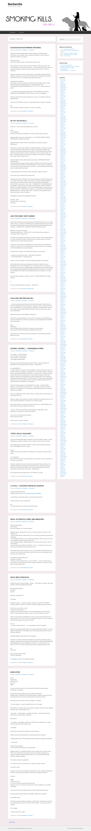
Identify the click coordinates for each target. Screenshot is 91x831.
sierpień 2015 (62, 250)
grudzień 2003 (63, 437)
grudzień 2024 (63, 101)
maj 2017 (62, 222)
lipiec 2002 (62, 460)
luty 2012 (62, 306)
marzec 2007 (62, 385)
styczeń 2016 (62, 244)
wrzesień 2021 (63, 153)
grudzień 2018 (63, 197)
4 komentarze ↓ (32, 300)
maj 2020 (62, 174)
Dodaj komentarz (32, 218)
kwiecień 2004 (63, 432)
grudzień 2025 (63, 85)
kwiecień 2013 (63, 288)
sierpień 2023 (62, 122)
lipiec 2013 (62, 284)
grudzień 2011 (63, 309)
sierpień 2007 (62, 379)
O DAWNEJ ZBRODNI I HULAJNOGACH (67, 70)
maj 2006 (62, 399)
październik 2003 (63, 440)
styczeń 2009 (62, 356)
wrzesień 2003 (63, 441)
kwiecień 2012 (63, 304)
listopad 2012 (62, 294)
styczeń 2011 (62, 324)
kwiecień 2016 (63, 240)
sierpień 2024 (62, 106)
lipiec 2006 (62, 396)
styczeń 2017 (62, 228)
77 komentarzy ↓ (32, 350)
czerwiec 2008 (63, 365)
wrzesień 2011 (63, 313)
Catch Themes (80, 828)
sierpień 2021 (62, 154)
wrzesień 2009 (63, 345)
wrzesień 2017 (63, 217)
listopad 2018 (62, 198)
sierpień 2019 (62, 186)
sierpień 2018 (62, 202)
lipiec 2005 (62, 412)
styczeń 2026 (62, 83)
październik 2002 (63, 456)
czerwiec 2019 (63, 189)
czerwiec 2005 (63, 413)
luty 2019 (62, 194)
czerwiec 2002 (63, 461)
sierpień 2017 (62, 218)
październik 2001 (63, 472)
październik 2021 (63, 151)
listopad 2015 (62, 246)
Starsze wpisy (11, 822)
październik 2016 (63, 232)
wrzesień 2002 (63, 457)
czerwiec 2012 (63, 301)
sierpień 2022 (62, 138)
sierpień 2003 (62, 443)
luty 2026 (62, 82)
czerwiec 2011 (63, 317)
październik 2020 (63, 167)
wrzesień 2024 (63, 105)
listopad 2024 (62, 102)
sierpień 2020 (62, 170)
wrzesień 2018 (63, 201)
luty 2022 (62, 146)
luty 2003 (62, 451)
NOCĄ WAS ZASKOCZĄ (19, 577)
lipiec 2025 (62, 91)
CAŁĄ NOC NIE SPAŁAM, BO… (22, 298)
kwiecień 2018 (63, 208)
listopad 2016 (62, 230)
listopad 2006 (62, 391)
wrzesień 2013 (63, 281)
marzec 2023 (62, 129)
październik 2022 (63, 135)
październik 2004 (63, 424)
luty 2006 (62, 403)
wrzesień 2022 (63, 137)
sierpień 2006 (62, 395)
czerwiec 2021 (63, 157)
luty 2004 (62, 435)
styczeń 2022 (62, 147)
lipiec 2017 (62, 220)
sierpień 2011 (62, 314)
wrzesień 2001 (63, 473)
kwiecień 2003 (63, 448)
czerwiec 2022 (63, 141)
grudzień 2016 (63, 229)
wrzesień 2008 (63, 361)
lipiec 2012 (62, 300)
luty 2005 (62, 419)
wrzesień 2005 (63, 409)
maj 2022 (62, 142)
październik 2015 (63, 248)
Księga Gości (21, 32)
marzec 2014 (62, 273)
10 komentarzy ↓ (31, 579)
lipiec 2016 (62, 236)
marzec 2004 (62, 433)
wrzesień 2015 (63, 249)
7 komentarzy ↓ (32, 123)
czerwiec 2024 (63, 109)
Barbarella (15, 4)
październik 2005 (63, 408)
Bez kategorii (24, 111)
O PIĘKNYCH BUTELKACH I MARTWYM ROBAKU (69, 66)
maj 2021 (62, 158)
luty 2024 (62, 114)
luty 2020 (62, 178)
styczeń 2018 (62, 212)
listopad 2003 (62, 439)
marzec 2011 (62, 321)
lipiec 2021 (62, 155)
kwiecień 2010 (63, 336)
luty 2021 (62, 162)
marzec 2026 (62, 81)
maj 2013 (62, 286)
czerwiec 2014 (63, 269)
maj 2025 (62, 94)
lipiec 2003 (62, 444)
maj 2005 (62, 415)
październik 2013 (63, 280)
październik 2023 (63, 119)
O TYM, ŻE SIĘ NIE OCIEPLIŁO (69, 49)
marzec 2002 (62, 465)
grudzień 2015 (63, 245)
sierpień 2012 (62, 298)
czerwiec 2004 (63, 429)
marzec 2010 (62, 337)
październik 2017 (63, 216)
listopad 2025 (62, 86)
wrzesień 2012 (63, 297)
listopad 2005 (62, 407)
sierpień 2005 (62, 411)
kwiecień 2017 (63, 224)
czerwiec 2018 (63, 205)
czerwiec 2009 (63, 349)
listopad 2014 (62, 262)
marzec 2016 (62, 241)
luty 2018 (62, 210)
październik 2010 (63, 328)
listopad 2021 (62, 150)
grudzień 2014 (63, 261)
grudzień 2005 (63, 405)
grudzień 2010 (63, 325)
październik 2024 (63, 103)
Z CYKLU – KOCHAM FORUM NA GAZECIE (27, 486)
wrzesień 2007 (63, 377)
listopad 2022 (62, 134)
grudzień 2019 (63, 181)
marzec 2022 (62, 145)
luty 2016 (62, 242)
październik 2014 (63, 264)
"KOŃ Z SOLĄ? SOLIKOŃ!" (21, 434)
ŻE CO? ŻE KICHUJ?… (19, 121)
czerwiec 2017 (63, 221)
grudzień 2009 (63, 341)
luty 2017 (62, 226)
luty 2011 (62, 322)
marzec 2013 (62, 289)
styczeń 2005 (62, 420)
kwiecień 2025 (63, 95)
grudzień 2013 (63, 277)
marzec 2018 (62, 209)
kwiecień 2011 (63, 320)
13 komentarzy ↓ (30, 111)
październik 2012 (63, 296)
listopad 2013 (62, 278)
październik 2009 (63, 344)
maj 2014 (62, 270)
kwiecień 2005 (63, 416)
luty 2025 (62, 98)
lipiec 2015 (62, 252)
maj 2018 (62, 206)
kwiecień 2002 (63, 464)
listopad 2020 (62, 166)
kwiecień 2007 (63, 384)
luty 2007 (62, 387)
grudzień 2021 (63, 149)
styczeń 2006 (62, 404)
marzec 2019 (62, 193)
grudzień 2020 (63, 165)
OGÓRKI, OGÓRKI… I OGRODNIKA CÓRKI (27, 348)
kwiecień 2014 (63, 272)
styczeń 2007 (62, 388)
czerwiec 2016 (63, 237)
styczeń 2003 (62, 452)
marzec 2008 (62, 369)
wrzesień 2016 (63, 233)
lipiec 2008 (62, 364)
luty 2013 (62, 290)
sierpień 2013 (62, 282)
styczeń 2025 (62, 99)
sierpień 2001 (62, 475)
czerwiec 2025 (63, 93)
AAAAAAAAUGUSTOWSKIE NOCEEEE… (26, 48)
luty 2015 (62, 258)
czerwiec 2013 (63, 285)
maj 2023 (62, 126)
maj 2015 (62, 254)
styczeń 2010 (62, 340)
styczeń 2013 (62, 292)
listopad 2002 (62, 455)
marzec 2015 (62, 257)
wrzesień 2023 (63, 121)
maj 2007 (62, 383)
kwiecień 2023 (63, 127)
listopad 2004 (62, 423)
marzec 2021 (62, 161)
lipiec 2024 (62, 107)
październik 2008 (63, 360)
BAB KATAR (15, 672)
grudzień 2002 (63, 453)
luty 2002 (62, 467)
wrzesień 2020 (63, 169)
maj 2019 (62, 190)
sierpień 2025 (62, 90)
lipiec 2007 (62, 380)
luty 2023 (62, 130)
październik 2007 (63, 376)
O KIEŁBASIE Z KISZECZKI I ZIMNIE (70, 53)
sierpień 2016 (62, 234)
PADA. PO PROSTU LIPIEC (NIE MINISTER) (27, 519)
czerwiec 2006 (63, 397)
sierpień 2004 (62, 427)
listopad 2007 (62, 375)
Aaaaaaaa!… (15, 659)
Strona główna (12, 32)
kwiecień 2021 (63, 159)
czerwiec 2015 (63, 253)
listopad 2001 (62, 471)
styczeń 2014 (62, 276)
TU (47, 270)
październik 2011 (63, 312)
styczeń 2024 (62, 115)
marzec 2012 (62, 305)
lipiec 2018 (62, 204)
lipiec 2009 (62, 348)
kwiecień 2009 (63, 352)
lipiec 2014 (62, 268)
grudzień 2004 (63, 421)
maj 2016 (62, 238)
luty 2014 (62, 274)
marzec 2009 (62, 353)
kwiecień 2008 (63, 368)
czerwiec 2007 (63, 381)
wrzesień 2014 (63, 265)
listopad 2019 (62, 182)
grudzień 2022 (63, 133)
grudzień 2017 (63, 213)
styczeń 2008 (62, 372)
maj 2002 (62, 463)
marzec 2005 (62, 417)
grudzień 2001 (63, 469)
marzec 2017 (62, 225)
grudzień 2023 (63, 117)
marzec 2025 (62, 97)
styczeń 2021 (62, 163)
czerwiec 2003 (63, 445)
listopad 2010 (62, 326)
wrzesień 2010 (63, 329)
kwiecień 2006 (63, 400)
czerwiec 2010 (63, 333)
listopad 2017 (62, 214)
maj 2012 (62, 302)
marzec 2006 (62, 401)
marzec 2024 (62, 113)
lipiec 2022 (62, 139)
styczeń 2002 (62, 468)
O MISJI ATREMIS (67, 55)
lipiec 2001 (62, 476)
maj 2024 (62, 110)
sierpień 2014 (62, 266)
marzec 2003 (62, 449)
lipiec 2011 (62, 316)
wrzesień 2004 (63, 425)
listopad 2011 (62, 310)
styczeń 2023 (62, 131)
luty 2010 (62, 338)
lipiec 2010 (62, 332)
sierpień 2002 (62, 459)
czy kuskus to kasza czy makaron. (33, 493)
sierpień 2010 (62, 330)
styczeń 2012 (62, 308)
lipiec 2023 (62, 123)
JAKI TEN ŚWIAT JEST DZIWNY (22, 216)
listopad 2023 (62, 118)
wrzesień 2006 (63, 393)
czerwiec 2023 (63, 125)
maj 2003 (62, 447)
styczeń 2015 (62, 260)
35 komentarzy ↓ (31, 521)
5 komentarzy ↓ (30, 476)
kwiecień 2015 (63, 256)
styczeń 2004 (62, 436)
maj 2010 (62, 334)
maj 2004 (62, 431)
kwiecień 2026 (63, 79)
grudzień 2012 (63, 293)
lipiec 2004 (62, 428)
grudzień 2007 (63, 373)
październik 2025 (63, 87)
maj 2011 (62, 318)
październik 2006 (63, 392)
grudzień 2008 (63, 357)
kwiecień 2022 (63, 143)
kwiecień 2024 (63, 111)
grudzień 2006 (63, 389)
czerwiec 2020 (63, 173)
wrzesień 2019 (63, 185)
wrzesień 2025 (63, 89)
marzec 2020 (62, 177)
